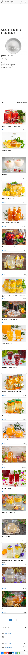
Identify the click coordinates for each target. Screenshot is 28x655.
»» (22, 620)
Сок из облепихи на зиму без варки (10, 222)
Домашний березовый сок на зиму (10, 584)
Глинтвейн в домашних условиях (10, 319)
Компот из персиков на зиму (9, 512)
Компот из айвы (6, 271)
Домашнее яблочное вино (8, 464)
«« (2, 620)
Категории (5, 637)
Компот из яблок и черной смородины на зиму (13, 246)
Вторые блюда (14, 647)
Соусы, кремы (5, 153)
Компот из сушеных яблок (8, 608)
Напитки (5, 103)
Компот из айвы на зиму (8, 198)
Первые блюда (14, 644)
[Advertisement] (14, 84)
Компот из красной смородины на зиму (11, 126)
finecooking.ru (7, 2)
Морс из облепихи (6, 440)
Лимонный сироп (6, 150)
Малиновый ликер (6, 488)
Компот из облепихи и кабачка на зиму (11, 391)
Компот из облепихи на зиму (9, 415)
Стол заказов (6, 633)
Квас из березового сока (8, 536)
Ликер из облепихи (6, 343)
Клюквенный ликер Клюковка (9, 367)
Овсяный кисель (6, 174)
